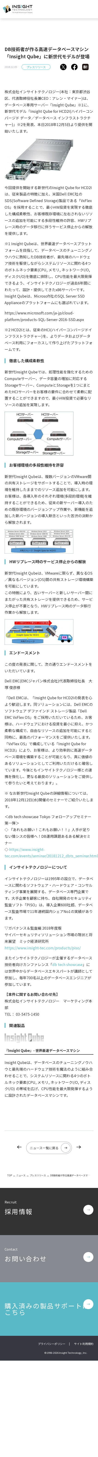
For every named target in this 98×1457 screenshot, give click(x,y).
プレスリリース (36, 67)
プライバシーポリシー (51, 1344)
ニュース (20, 1175)
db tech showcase (67, 964)
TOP (9, 1175)
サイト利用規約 (83, 1344)
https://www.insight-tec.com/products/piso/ (43, 948)
